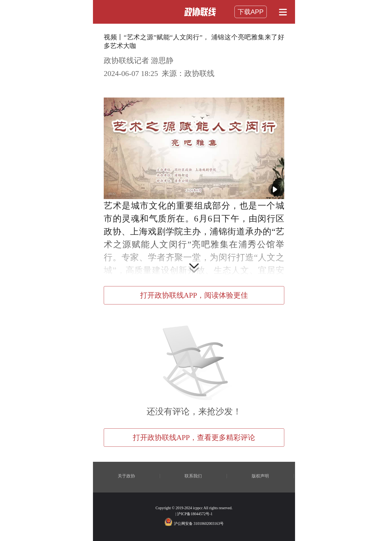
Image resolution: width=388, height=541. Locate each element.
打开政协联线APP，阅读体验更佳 (194, 295)
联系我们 (193, 476)
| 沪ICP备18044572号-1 (194, 514)
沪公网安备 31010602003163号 (194, 524)
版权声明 (260, 476)
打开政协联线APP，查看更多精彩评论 (194, 438)
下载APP (251, 11)
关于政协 (126, 476)
